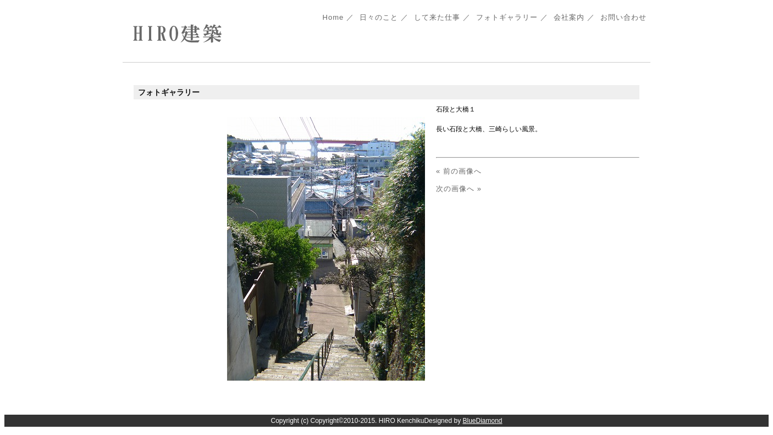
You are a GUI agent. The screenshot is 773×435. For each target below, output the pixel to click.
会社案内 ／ (574, 17)
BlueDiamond (482, 421)
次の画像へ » (459, 188)
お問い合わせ (623, 17)
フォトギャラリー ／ (512, 17)
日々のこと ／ (384, 17)
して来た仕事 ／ (442, 17)
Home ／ (339, 17)
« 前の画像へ (459, 171)
